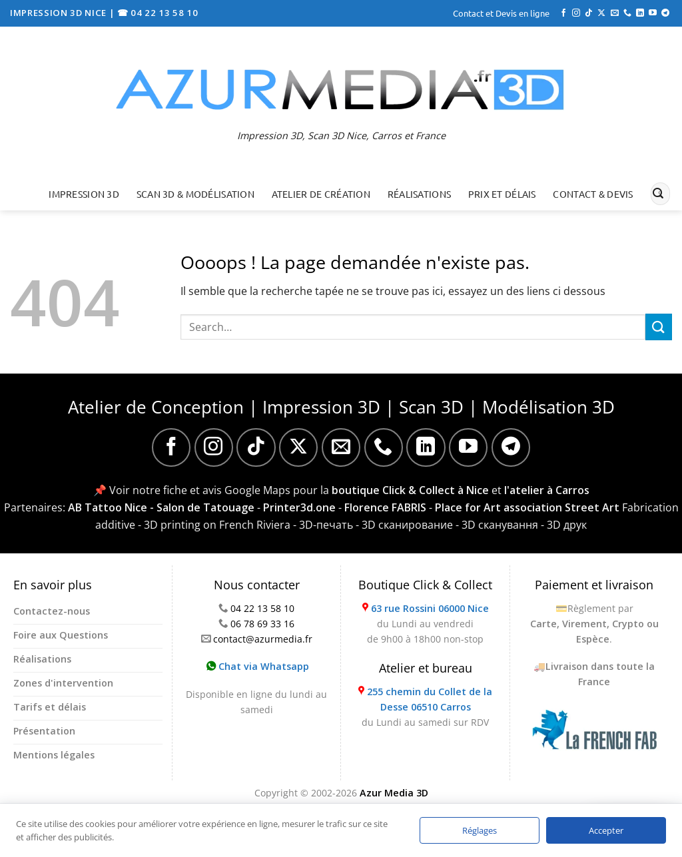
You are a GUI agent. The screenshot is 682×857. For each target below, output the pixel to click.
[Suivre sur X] (601, 13)
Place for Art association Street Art (527, 507)
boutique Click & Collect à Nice (410, 490)
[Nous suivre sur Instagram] (576, 13)
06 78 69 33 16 (262, 623)
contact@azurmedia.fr (262, 639)
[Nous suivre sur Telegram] (665, 13)
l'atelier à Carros (546, 490)
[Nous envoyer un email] (615, 13)
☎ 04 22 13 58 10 (157, 13)
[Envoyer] (658, 193)
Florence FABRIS (385, 507)
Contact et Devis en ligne (501, 13)
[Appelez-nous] (627, 13)
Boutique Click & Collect (425, 585)
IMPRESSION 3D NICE (59, 13)
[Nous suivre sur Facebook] (563, 13)
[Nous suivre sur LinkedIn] (640, 13)
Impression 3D (84, 194)
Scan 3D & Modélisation (195, 194)
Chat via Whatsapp (257, 666)
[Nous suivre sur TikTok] (589, 13)
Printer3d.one (299, 507)
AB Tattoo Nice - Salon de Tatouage (161, 507)
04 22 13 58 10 (262, 608)
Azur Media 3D (394, 792)
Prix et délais (502, 194)
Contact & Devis (593, 194)
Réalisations (419, 194)
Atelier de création (321, 194)
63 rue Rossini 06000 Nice (430, 608)
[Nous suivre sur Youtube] (653, 13)
